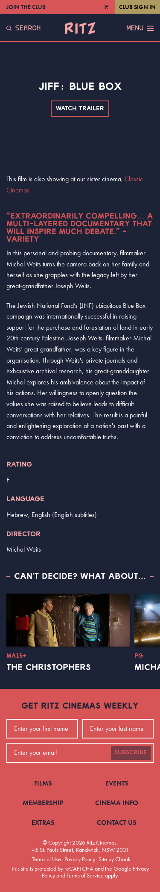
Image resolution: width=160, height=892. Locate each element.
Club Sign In (137, 7)
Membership (43, 802)
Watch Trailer (80, 109)
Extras (43, 822)
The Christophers (48, 667)
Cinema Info (116, 802)
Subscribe (130, 753)
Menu (140, 28)
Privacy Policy (79, 859)
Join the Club (26, 7)
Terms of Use (46, 859)
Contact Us (117, 822)
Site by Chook (115, 859)
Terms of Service (85, 875)
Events (116, 783)
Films (43, 783)
